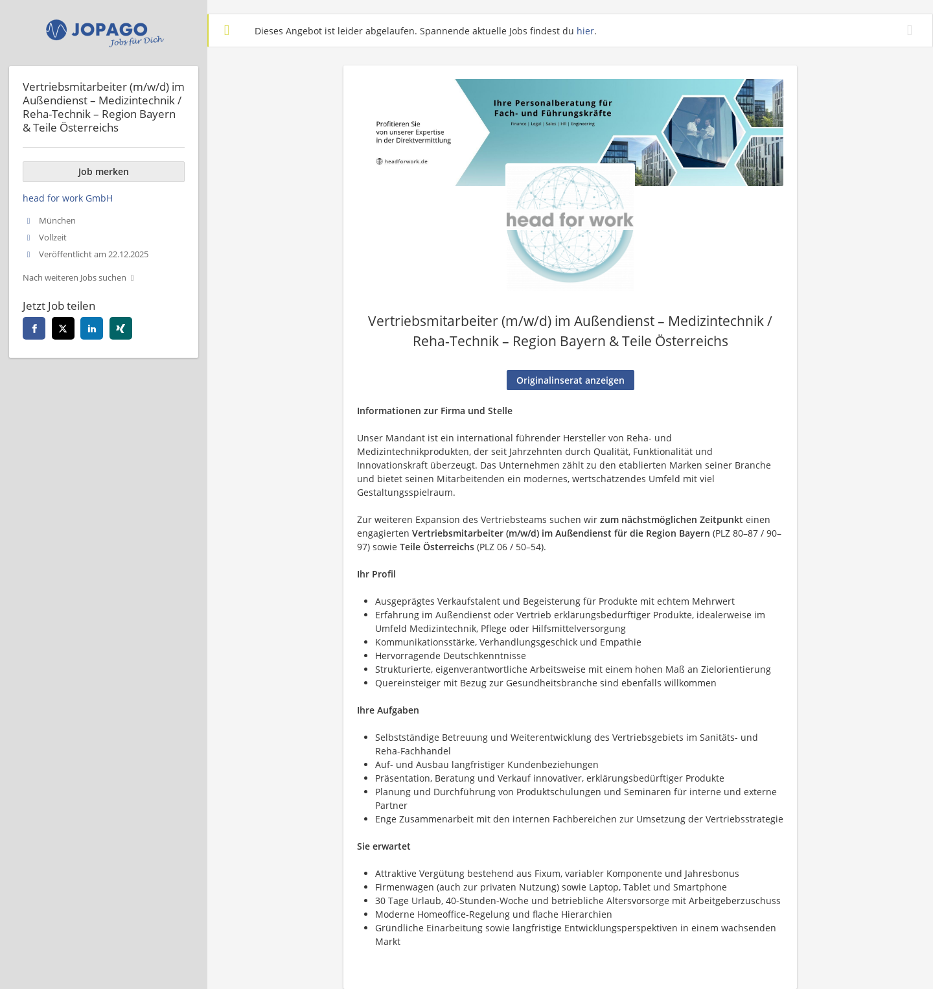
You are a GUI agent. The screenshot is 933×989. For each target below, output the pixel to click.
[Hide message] (912, 30)
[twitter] (63, 328)
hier (585, 31)
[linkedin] (91, 328)
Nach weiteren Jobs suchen (74, 277)
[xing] (120, 328)
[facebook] (34, 328)
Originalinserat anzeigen (570, 380)
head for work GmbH (68, 198)
